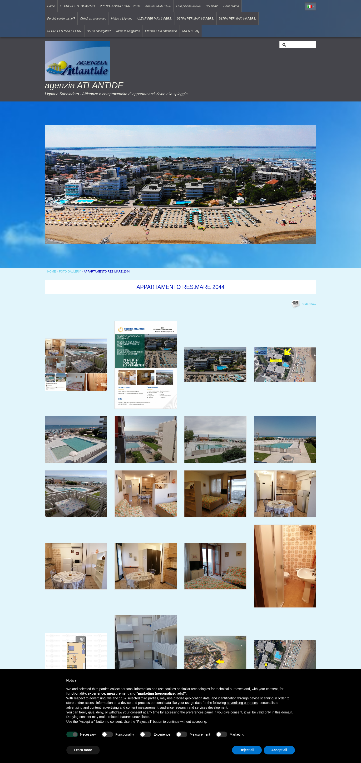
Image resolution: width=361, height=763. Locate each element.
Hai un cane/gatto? (99, 31)
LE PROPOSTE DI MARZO (77, 6)
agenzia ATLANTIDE (84, 85)
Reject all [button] (247, 750)
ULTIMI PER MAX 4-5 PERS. (195, 18)
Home (51, 6)
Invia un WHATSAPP (158, 6)
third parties (149, 698)
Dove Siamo (231, 6)
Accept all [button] (279, 750)
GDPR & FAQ (190, 31)
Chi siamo (212, 6)
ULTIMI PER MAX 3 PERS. (154, 18)
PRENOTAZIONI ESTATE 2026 (119, 6)
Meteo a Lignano (121, 18)
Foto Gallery (70, 271)
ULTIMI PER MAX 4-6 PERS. (237, 18)
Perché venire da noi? (61, 18)
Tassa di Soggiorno (128, 31)
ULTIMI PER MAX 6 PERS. (64, 31)
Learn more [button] (83, 750)
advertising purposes (242, 703)
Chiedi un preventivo (93, 18)
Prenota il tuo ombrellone (161, 31)
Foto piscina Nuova (188, 6)
